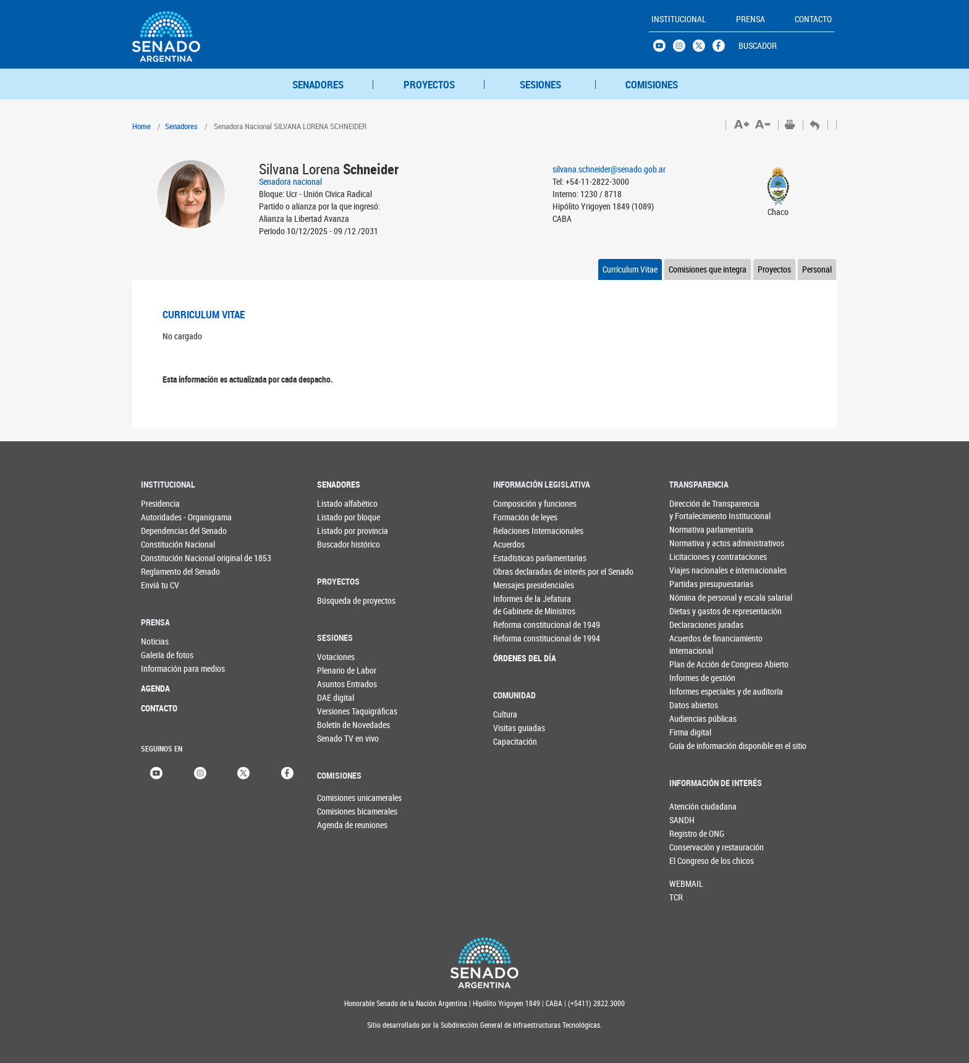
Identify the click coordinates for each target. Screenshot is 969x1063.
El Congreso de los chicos (689, 860)
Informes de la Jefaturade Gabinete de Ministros (518, 605)
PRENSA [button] (750, 19)
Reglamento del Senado (166, 571)
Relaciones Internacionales (518, 530)
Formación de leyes (518, 517)
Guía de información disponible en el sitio (694, 746)
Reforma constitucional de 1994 (518, 638)
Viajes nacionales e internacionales (694, 570)
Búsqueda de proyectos (342, 600)
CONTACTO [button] (813, 19)
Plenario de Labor (342, 670)
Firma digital (690, 732)
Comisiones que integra (708, 269)
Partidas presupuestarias (694, 584)
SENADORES (318, 84)
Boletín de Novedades (342, 725)
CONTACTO (159, 708)
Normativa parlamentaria (694, 529)
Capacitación (515, 741)
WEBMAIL (686, 883)
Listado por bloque (342, 517)
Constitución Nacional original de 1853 (166, 558)
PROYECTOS (429, 84)
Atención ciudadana (689, 806)
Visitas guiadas (518, 728)
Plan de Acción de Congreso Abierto (694, 664)
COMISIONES (651, 84)
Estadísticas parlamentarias (518, 558)
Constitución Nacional (166, 544)
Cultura (505, 714)
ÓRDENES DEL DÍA (518, 658)
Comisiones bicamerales (337, 811)
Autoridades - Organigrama (166, 517)
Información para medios (166, 668)
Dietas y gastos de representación (694, 611)
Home (141, 126)
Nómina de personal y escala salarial (694, 597)
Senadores (181, 126)
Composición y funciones (518, 503)
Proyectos (774, 269)
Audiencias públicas (694, 718)
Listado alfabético (342, 503)
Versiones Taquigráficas (342, 711)
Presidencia (160, 503)
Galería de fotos (166, 655)
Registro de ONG (689, 833)
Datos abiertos (693, 705)
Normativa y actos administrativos (694, 543)
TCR (676, 897)
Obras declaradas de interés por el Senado (518, 571)
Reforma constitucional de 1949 (518, 624)
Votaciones (336, 657)
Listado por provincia (342, 530)
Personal (817, 269)
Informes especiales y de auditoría (694, 691)
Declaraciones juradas (694, 624)
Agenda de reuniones (337, 825)
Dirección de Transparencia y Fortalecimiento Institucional (694, 510)
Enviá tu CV (160, 585)
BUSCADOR (757, 45)
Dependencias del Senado (166, 530)
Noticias (155, 641)
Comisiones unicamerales (337, 797)
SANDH (682, 820)
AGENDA (155, 688)
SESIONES (540, 84)
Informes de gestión (694, 678)
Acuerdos (509, 544)
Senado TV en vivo (342, 738)
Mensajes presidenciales (518, 585)
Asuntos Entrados (342, 684)
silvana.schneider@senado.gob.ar (609, 169)
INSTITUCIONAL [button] (678, 19)
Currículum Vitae (630, 269)
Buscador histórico (342, 544)
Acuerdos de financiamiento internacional (694, 644)
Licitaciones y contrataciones (694, 556)
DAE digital (335, 697)
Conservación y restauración (689, 847)
